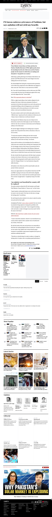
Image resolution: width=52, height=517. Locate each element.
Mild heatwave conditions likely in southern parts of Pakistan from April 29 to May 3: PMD (25, 388)
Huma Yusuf (34, 408)
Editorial (7, 416)
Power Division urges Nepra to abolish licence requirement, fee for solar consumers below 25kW (42, 335)
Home (6, 10)
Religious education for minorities (18, 407)
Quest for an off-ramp (9, 403)
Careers (47, 0)
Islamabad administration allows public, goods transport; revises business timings (26, 327)
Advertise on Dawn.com (13, 509)
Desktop (20, 508)
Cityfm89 (34, 506)
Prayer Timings (21, 504)
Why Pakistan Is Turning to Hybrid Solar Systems (26, 496)
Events (38, 0)
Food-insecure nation (23, 419)
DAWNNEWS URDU (13, 0)
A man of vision (27, 406)
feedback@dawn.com (31, 245)
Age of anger (35, 406)
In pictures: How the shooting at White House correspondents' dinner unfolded (27, 335)
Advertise (34, 0)
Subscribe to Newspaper (13, 505)
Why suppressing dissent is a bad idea (22, 97)
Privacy (5, 512)
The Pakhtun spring (14, 262)
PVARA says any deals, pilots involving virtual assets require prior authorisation (10, 369)
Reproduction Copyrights (13, 507)
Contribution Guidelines (6, 506)
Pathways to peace (8, 419)
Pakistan (28, 10)
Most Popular (9, 321)
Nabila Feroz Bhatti (18, 410)
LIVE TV (8, 0)
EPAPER (4, 0)
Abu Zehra (25, 408)
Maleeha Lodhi (6, 405)
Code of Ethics (6, 508)
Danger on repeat (22, 442)
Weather (20, 507)
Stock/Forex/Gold (22, 505)
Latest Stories (9, 351)
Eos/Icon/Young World (36, 505)
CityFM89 (29, 0)
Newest (41, 281)
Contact (5, 504)
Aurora (25, 0)
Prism (27, 505)
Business (36, 10)
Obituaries (26, 2)
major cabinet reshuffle (27, 203)
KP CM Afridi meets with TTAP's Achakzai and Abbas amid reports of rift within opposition (40, 388)
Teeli (34, 509)
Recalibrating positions (43, 406)
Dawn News (28, 511)
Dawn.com (5, 28)
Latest (9, 10)
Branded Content (14, 511)
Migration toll (37, 419)
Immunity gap (7, 443)
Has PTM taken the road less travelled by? (22, 264)
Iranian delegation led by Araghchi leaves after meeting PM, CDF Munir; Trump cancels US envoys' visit (27, 344)
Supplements (42, 0)
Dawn (27, 504)
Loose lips (36, 442)
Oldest (37, 281)
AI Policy (5, 509)
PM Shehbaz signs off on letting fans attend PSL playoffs (40, 368)
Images (18, 0)
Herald (22, 0)
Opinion (32, 10)
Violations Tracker (15, 10)
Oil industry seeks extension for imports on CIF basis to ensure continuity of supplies (25, 369)
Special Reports (29, 508)
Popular (46, 281)
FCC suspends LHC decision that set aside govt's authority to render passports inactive (11, 388)
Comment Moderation (6, 514)
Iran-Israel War (23, 10)
